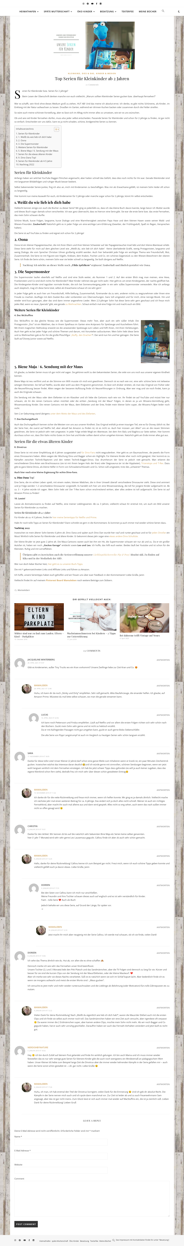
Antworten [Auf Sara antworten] (163, 753)
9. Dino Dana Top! (27, 157)
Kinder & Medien (106, 73)
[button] (162, 11)
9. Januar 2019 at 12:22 (43, 1010)
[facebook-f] (97, 3)
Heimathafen (27, 11)
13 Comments (92, 84)
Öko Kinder (84, 11)
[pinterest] (88, 3)
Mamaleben (24, 590)
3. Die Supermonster (28, 143)
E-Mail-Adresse (22, 1150)
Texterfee (128, 11)
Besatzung (107, 11)
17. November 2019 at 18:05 (38, 756)
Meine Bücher (148, 11)
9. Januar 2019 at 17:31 (50, 888)
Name (18, 1136)
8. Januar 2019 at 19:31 (37, 829)
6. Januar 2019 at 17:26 (43, 1087)
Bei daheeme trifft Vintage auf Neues (140, 635)
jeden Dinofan (159, 532)
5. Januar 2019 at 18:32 (37, 1051)
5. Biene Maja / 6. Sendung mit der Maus (38, 150)
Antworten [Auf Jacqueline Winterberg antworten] (163, 660)
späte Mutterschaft (57, 11)
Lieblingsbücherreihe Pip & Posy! (111, 554)
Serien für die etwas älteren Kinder (35, 154)
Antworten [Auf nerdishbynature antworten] (163, 1047)
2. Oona (22, 140)
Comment (19, 1178)
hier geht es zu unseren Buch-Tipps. (65, 564)
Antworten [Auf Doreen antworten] (163, 885)
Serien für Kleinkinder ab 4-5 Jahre (35, 161)
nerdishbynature (38, 1047)
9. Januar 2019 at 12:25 (43, 859)
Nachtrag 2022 (27, 164)
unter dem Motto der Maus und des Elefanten (72, 413)
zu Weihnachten (73, 304)
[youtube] (92, 3)
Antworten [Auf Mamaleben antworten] (163, 685)
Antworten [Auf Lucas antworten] (163, 715)
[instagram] (84, 3)
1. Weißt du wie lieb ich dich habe (34, 137)
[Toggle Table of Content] (55, 129)
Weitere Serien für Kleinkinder (33, 147)
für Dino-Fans (88, 452)
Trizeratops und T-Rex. (152, 463)
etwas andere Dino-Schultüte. (123, 536)
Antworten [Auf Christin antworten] (163, 826)
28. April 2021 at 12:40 (42, 688)
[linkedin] (100, 3)
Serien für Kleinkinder (29, 133)
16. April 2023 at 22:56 (50, 718)
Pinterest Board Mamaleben (61, 580)
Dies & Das (88, 73)
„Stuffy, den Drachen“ (81, 335)
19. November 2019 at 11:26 (45, 793)
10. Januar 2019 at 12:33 (57, 930)
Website (18, 1164)
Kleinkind (74, 73)
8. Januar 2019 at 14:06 (37, 956)
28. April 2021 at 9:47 (36, 663)
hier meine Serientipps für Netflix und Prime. (75, 517)
